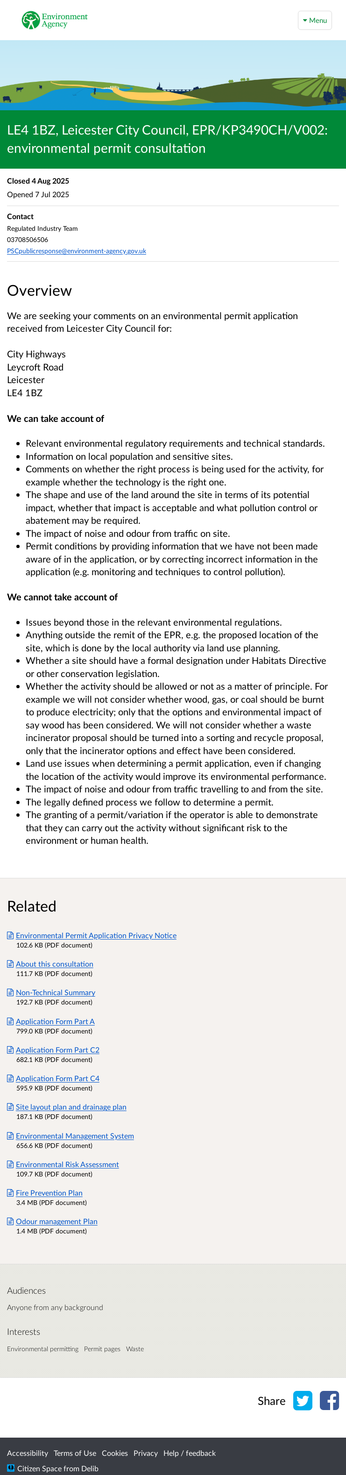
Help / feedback (189, 1452)
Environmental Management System (70, 1135)
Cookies (115, 1452)
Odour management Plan (52, 1221)
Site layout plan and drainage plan (67, 1106)
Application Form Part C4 (53, 1078)
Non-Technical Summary (51, 992)
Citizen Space (39, 1468)
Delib (90, 1468)
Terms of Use (75, 1452)
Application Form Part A (51, 1021)
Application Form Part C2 (53, 1049)
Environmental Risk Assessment (63, 1164)
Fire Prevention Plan (45, 1192)
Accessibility (27, 1452)
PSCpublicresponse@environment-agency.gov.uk (76, 251)
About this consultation (50, 963)
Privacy (146, 1452)
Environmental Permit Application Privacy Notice (92, 935)
